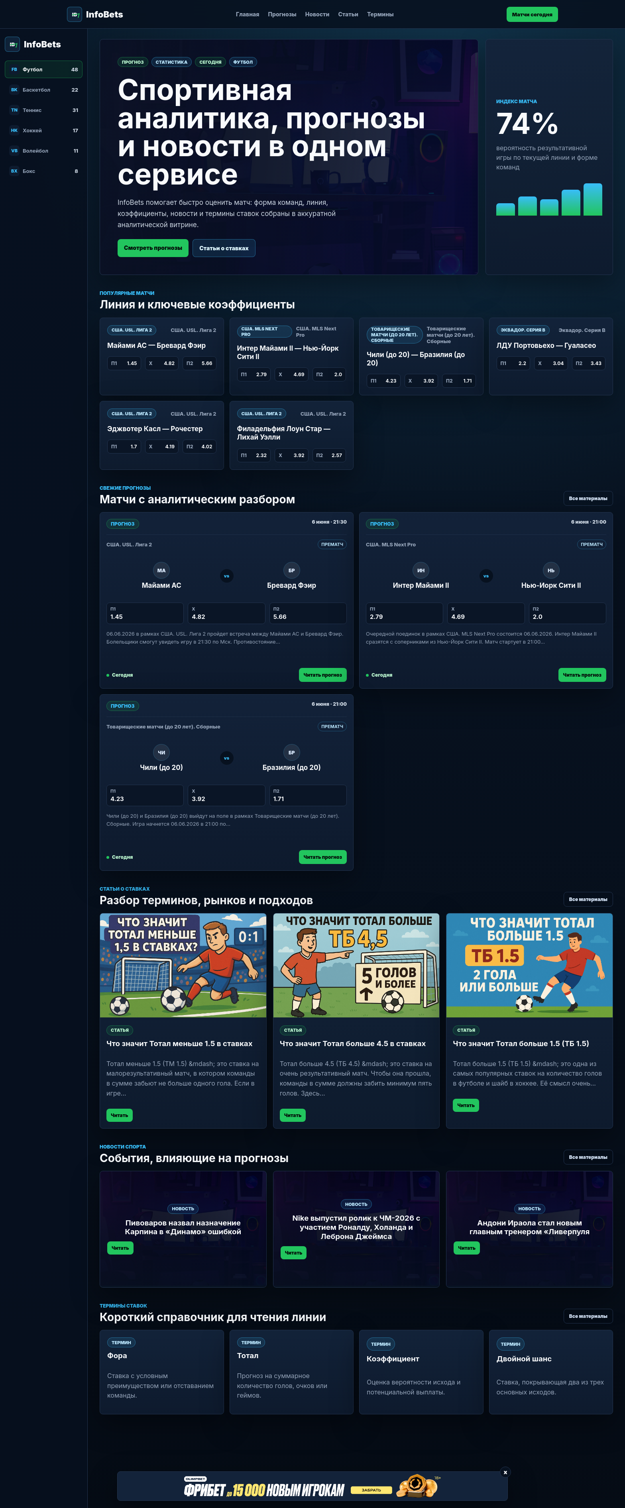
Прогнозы (282, 14)
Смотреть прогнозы (153, 247)
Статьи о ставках (224, 248)
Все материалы (588, 498)
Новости (317, 14)
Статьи (348, 14)
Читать (119, 1115)
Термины (380, 14)
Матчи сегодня (532, 14)
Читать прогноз (323, 675)
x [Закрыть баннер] (505, 1472)
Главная (247, 14)
